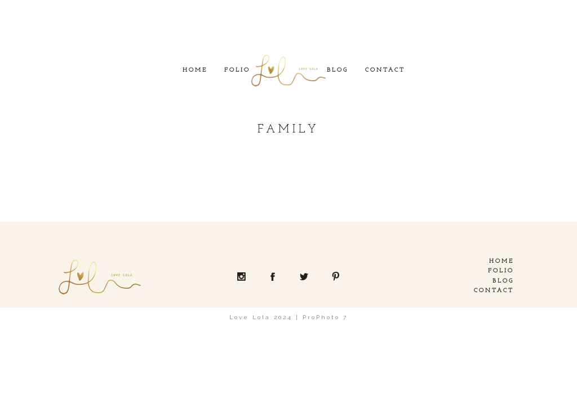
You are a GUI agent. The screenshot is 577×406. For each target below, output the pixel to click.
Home (195, 70)
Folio (237, 70)
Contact (385, 70)
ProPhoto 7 (325, 317)
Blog (337, 70)
